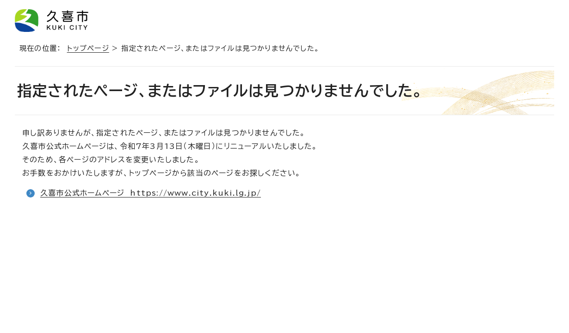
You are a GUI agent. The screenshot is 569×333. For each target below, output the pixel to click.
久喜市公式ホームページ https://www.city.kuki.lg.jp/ (150, 193)
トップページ (88, 48)
